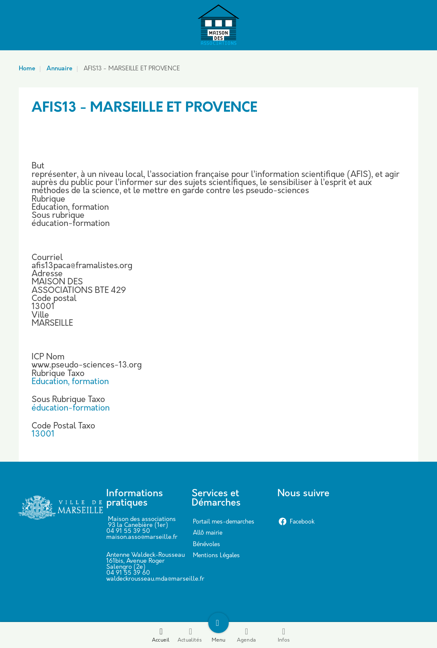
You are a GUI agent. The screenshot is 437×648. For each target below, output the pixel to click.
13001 (43, 435)
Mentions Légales (216, 555)
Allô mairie (207, 533)
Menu (219, 635)
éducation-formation (71, 409)
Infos (284, 635)
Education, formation (70, 382)
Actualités (190, 635)
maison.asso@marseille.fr (142, 537)
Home (27, 69)
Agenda (246, 635)
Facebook (297, 522)
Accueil (160, 635)
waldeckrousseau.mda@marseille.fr (155, 579)
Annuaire (60, 69)
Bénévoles (206, 544)
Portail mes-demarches (223, 522)
